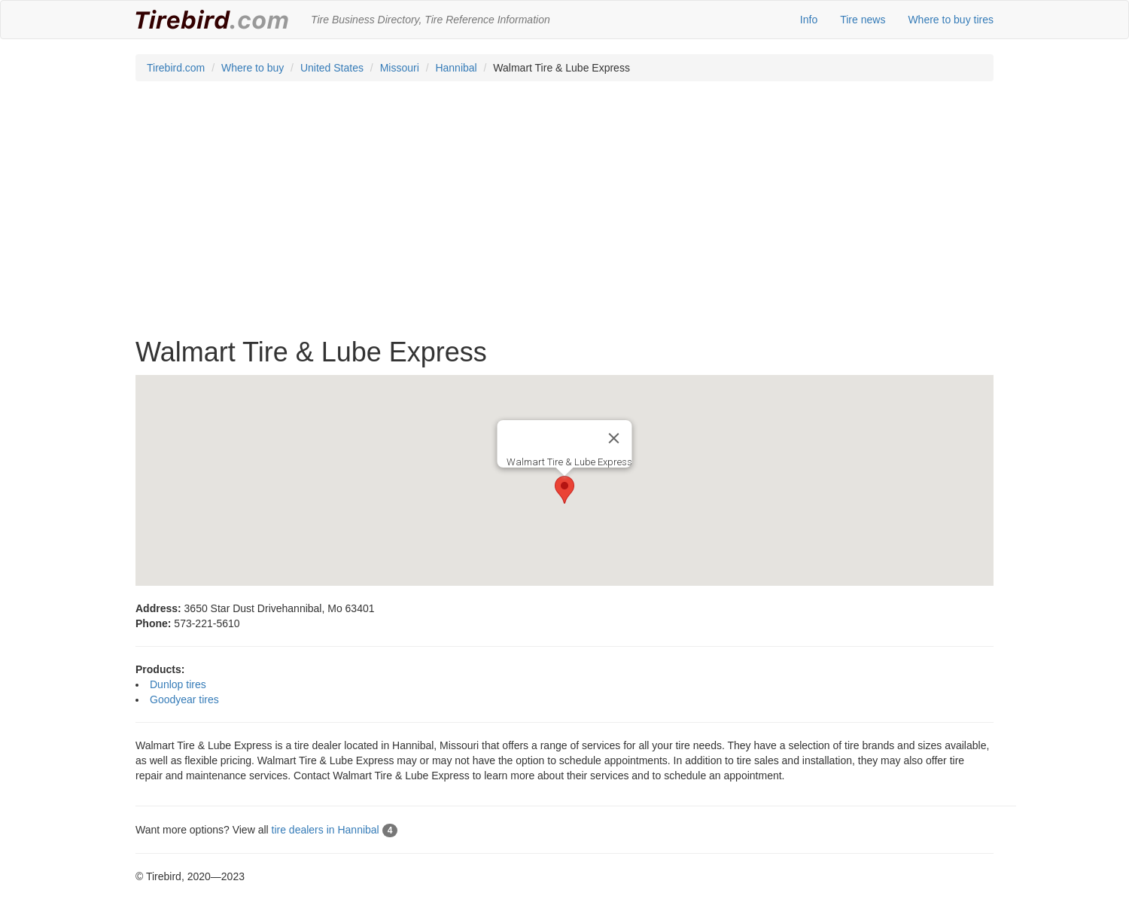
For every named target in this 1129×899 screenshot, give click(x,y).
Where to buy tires (951, 20)
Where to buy (252, 68)
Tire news (862, 20)
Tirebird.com (176, 68)
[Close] (614, 438)
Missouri (399, 68)
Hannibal (455, 68)
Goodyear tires (184, 699)
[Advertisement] (564, 216)
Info (808, 20)
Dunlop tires (178, 684)
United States (332, 68)
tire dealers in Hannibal (335, 830)
